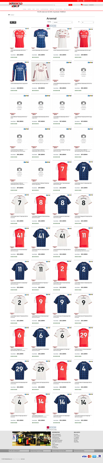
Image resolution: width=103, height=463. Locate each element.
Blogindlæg (76, 441)
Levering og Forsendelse (57, 440)
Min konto (76, 434)
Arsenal (12, 14)
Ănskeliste (76, 437)
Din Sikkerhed (55, 447)
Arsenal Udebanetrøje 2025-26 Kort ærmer (40, 50)
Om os (53, 443)
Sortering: (49, 21)
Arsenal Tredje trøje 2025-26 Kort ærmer (61, 50)
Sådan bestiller (55, 444)
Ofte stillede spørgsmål (57, 441)
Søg (70, 4)
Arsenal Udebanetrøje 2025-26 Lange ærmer (19, 83)
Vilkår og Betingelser (56, 434)
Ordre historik (76, 435)
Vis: (79, 21)
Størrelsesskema (55, 437)
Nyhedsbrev (76, 438)
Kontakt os (54, 446)
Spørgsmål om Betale (56, 435)
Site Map (76, 440)
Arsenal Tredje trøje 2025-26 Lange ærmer (40, 83)
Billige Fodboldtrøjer (17, 459)
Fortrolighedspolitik (56, 438)
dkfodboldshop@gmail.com (89, 0)
